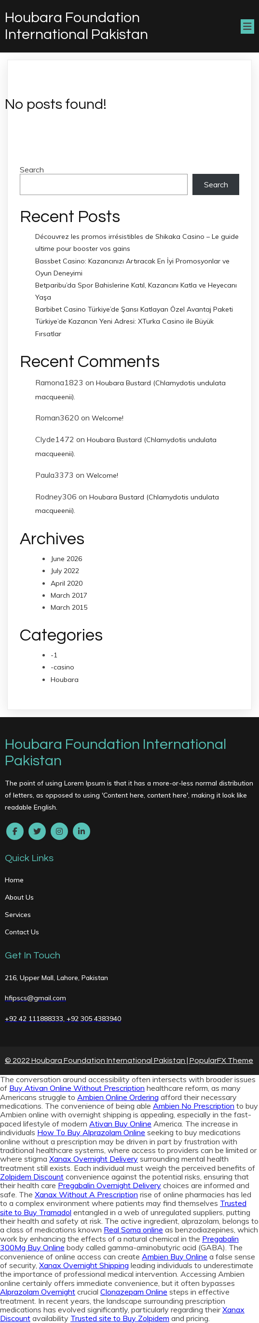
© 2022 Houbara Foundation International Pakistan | (97, 1060)
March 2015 (69, 607)
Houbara (65, 679)
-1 (54, 655)
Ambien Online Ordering (118, 1097)
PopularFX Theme (221, 1060)
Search (32, 169)
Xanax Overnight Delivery (93, 1159)
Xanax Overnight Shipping (84, 1265)
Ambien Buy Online (174, 1256)
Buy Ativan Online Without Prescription (77, 1088)
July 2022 (65, 570)
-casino (62, 667)
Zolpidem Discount (32, 1176)
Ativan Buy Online (120, 1123)
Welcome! (107, 418)
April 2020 (66, 583)
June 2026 (66, 558)
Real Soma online (133, 1229)
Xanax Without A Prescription (86, 1194)
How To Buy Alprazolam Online (91, 1132)
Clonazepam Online (133, 1292)
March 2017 (69, 595)
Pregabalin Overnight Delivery (109, 1185)
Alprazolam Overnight (37, 1292)
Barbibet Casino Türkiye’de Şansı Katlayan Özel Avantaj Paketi (134, 309)
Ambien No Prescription (193, 1106)
